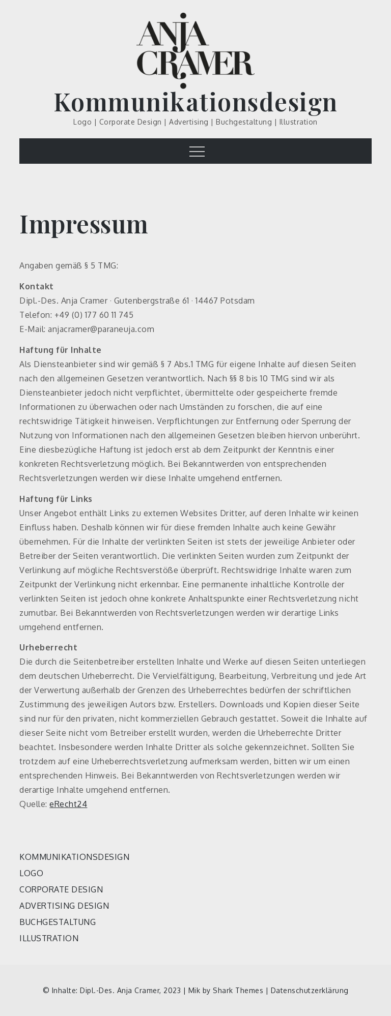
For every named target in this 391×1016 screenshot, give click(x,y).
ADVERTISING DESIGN (64, 906)
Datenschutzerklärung (310, 990)
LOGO (31, 873)
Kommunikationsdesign (195, 101)
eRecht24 (68, 804)
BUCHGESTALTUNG (57, 922)
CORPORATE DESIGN (61, 889)
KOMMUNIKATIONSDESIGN (74, 857)
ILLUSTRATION (48, 938)
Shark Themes (239, 990)
